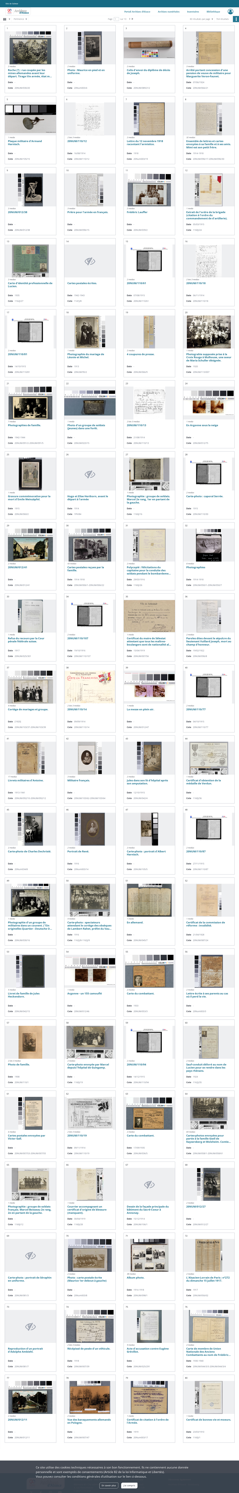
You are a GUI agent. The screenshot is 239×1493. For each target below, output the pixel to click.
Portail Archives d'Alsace (137, 11)
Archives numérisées (169, 11)
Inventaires (193, 11)
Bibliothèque (213, 11)
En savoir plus (109, 1485)
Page (110, 19)
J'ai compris (129, 1485)
